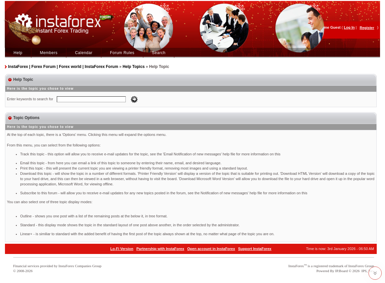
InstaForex (296, 266)
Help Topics (133, 66)
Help (18, 52)
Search (158, 52)
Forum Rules (122, 52)
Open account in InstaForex (211, 249)
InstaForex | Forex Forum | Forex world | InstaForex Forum (63, 66)
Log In (349, 27)
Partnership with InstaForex (160, 249)
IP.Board (341, 271)
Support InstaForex (254, 249)
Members (49, 52)
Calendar (83, 52)
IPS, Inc (367, 271)
